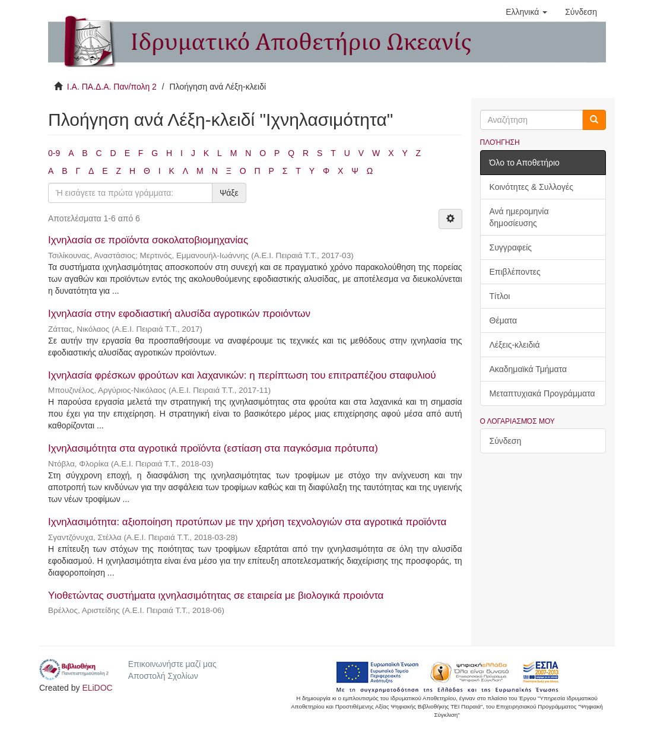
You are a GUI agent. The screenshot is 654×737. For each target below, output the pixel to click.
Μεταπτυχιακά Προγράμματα (542, 393)
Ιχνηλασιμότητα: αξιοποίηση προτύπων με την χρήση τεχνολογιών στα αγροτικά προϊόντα (247, 522)
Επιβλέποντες (515, 272)
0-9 (54, 153)
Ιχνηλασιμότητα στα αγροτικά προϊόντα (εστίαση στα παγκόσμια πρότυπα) (213, 448)
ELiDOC (97, 687)
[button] (526, 12)
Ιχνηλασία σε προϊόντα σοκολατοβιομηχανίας (148, 240)
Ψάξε (229, 193)
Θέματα (504, 320)
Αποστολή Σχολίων (163, 676)
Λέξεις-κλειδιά (515, 345)
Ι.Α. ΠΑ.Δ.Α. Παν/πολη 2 (112, 86)
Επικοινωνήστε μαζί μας (172, 664)
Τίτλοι (500, 296)
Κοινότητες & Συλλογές (531, 187)
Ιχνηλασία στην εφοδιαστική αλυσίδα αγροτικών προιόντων (179, 313)
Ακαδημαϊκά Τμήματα (528, 369)
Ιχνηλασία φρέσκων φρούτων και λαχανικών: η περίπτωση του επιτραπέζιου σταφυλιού (242, 375)
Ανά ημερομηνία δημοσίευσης (519, 217)
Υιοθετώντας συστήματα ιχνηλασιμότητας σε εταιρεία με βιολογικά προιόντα (215, 595)
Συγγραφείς (511, 247)
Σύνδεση (506, 441)
